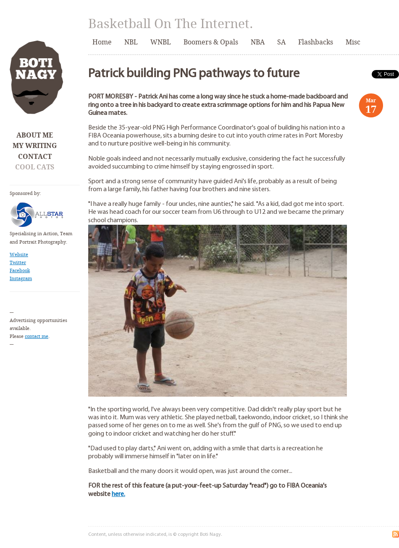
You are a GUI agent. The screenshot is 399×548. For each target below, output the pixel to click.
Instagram (21, 278)
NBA (258, 42)
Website (19, 254)
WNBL (160, 42)
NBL (131, 42)
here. (118, 494)
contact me (36, 336)
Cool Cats (34, 167)
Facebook (20, 270)
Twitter (18, 262)
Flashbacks (315, 42)
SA (281, 42)
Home (102, 42)
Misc (353, 42)
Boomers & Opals (211, 42)
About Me (34, 135)
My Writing (35, 146)
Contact (35, 157)
